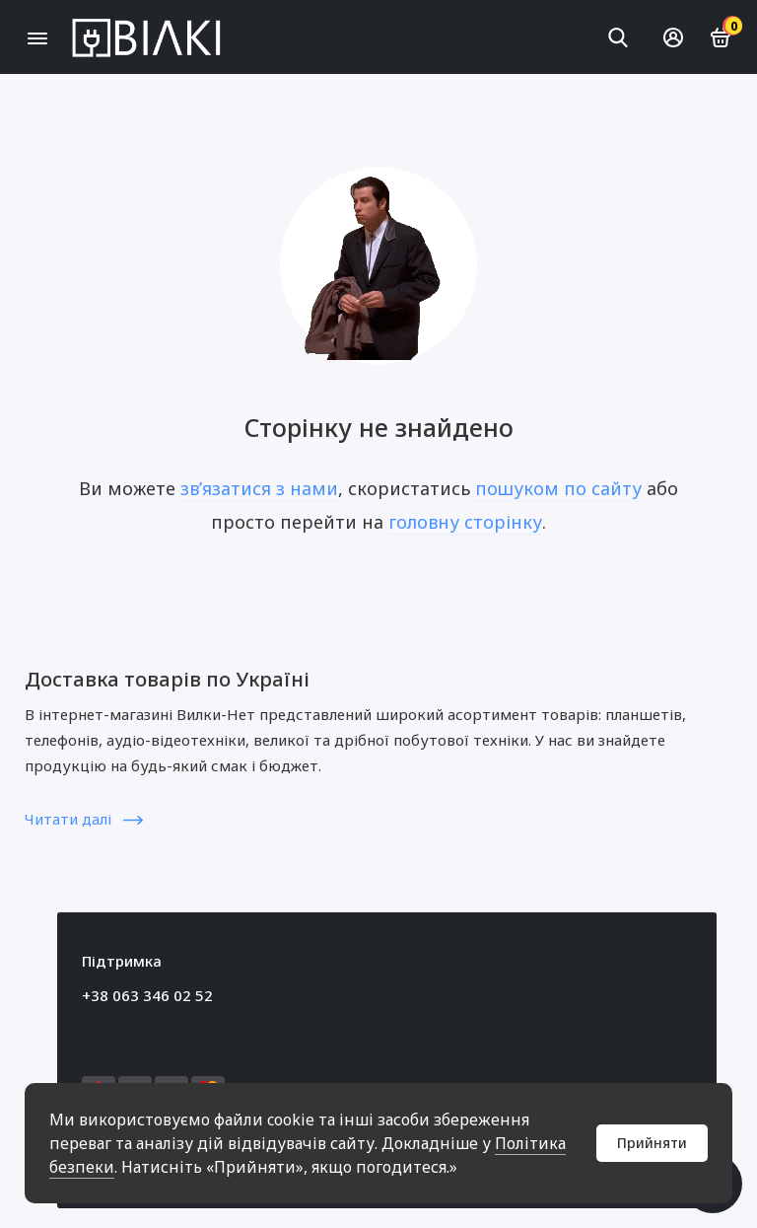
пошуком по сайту (558, 488)
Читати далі (84, 819)
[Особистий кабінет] (673, 37)
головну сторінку (465, 522)
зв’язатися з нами (259, 488)
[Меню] (37, 37)
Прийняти (652, 1142)
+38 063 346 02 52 (147, 995)
